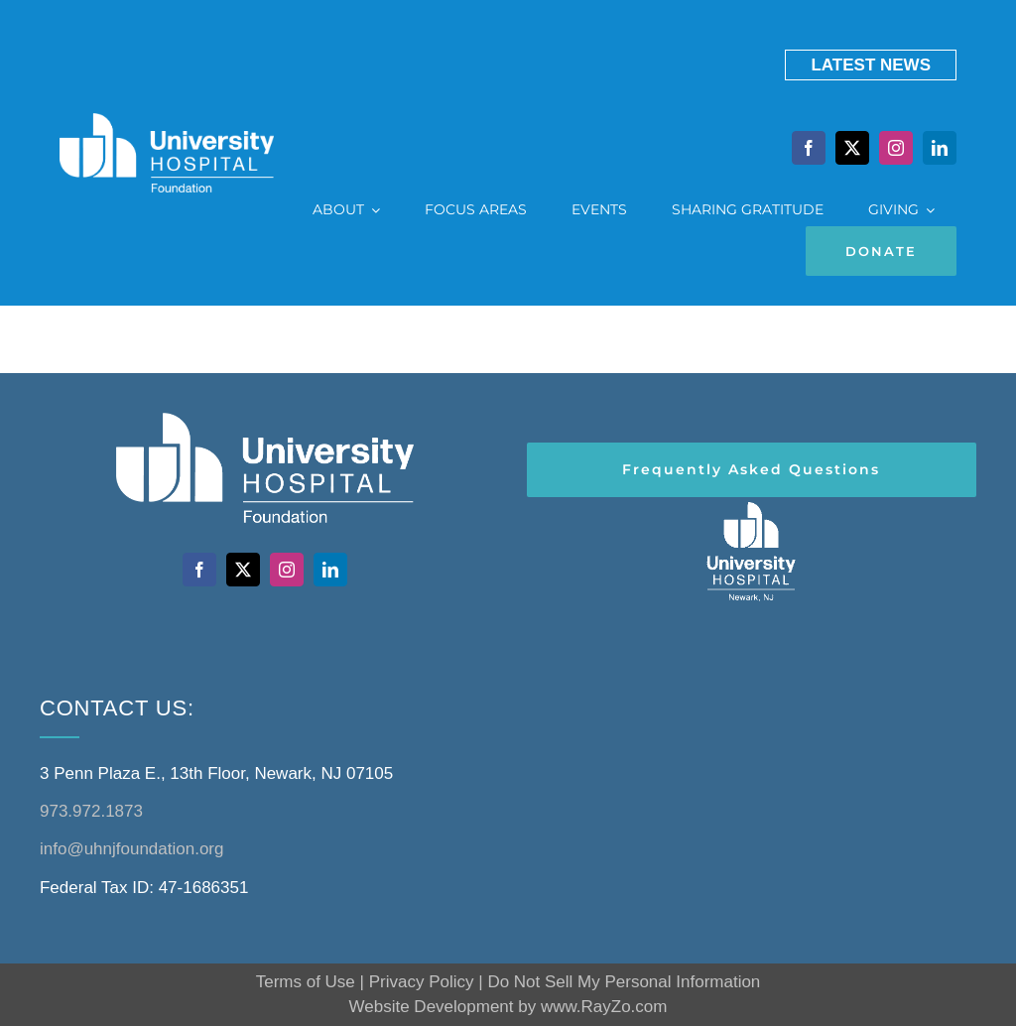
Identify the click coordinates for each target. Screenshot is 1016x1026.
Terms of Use (305, 981)
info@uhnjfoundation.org (132, 848)
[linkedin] (939, 148)
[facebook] (809, 148)
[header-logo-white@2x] (751, 505)
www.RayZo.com (604, 1006)
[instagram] (896, 148)
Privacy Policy (421, 981)
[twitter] (852, 148)
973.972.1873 (91, 811)
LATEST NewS (871, 65)
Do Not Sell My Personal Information (623, 981)
